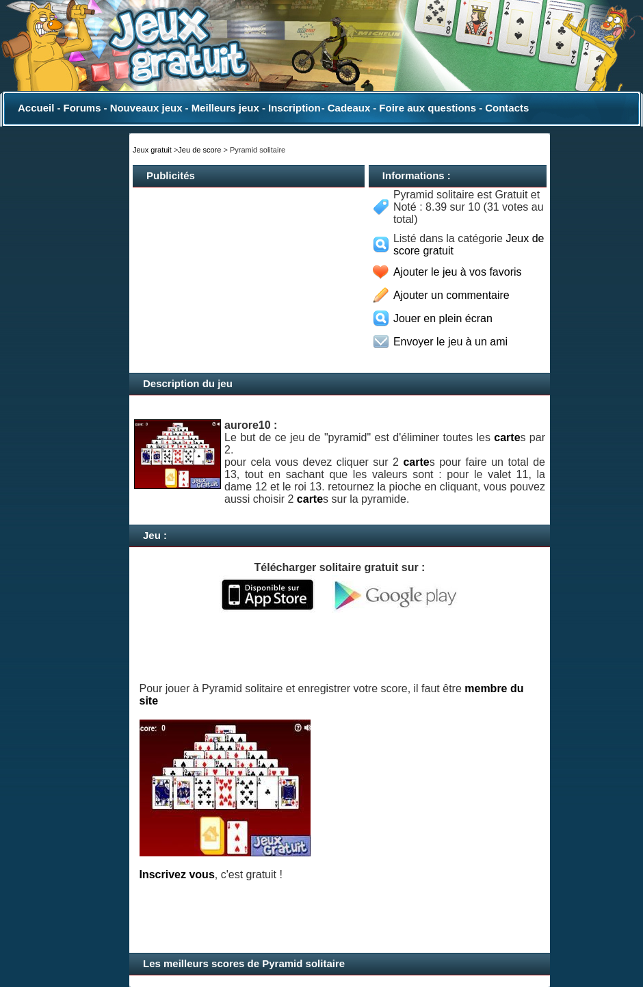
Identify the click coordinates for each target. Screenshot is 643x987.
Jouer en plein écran (443, 318)
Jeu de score (199, 150)
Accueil (36, 108)
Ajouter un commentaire (451, 295)
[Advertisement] (195, 274)
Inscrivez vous (177, 874)
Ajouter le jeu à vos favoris (457, 272)
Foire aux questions (427, 108)
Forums (82, 108)
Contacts (507, 108)
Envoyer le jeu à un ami (450, 341)
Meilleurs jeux (225, 108)
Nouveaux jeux (146, 108)
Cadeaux (349, 108)
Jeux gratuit (152, 150)
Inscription (294, 108)
